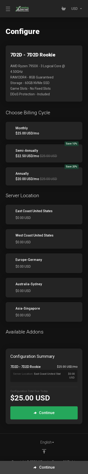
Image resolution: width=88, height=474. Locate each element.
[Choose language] (44, 442)
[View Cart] (64, 8)
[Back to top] (44, 451)
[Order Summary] (46, 373)
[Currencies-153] (75, 8)
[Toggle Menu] (7, 9)
